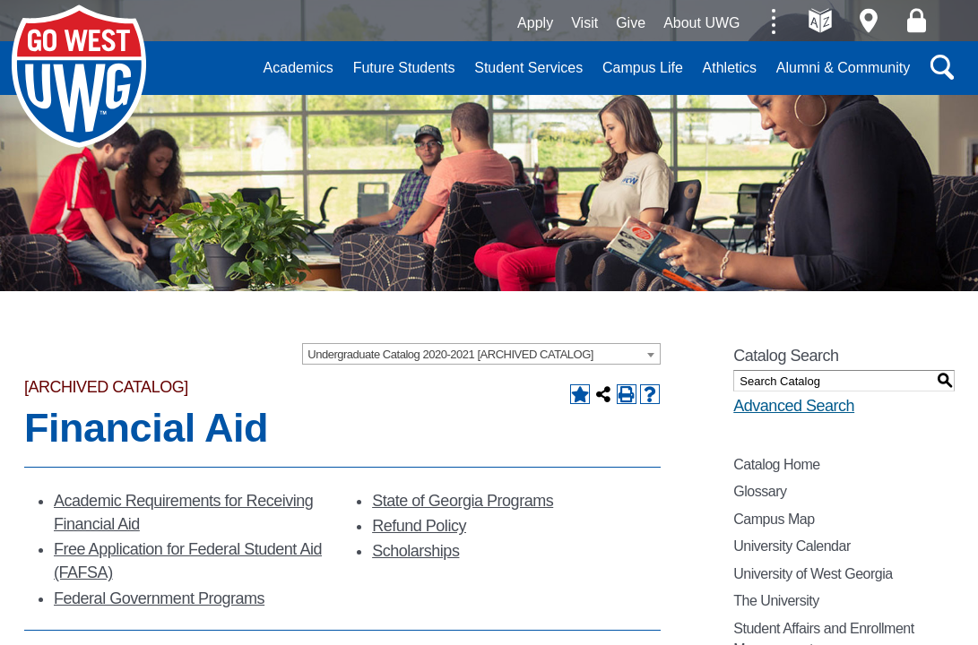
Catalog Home (776, 464)
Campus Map (773, 519)
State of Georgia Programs (462, 501)
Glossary (759, 491)
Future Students (404, 67)
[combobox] (481, 354)
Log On (916, 20)
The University (776, 600)
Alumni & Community (843, 67)
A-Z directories (820, 20)
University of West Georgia (82, 79)
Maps (868, 20)
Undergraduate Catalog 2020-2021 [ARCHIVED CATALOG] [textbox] (450, 354)
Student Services (528, 67)
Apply (535, 22)
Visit (584, 22)
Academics (298, 67)
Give (630, 22)
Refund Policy (419, 526)
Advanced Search (793, 406)
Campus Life (642, 67)
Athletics (730, 67)
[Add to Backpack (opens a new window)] (580, 394)
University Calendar (792, 546)
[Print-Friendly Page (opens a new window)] (626, 394)
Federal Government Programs (159, 598)
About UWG (701, 22)
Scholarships (415, 551)
